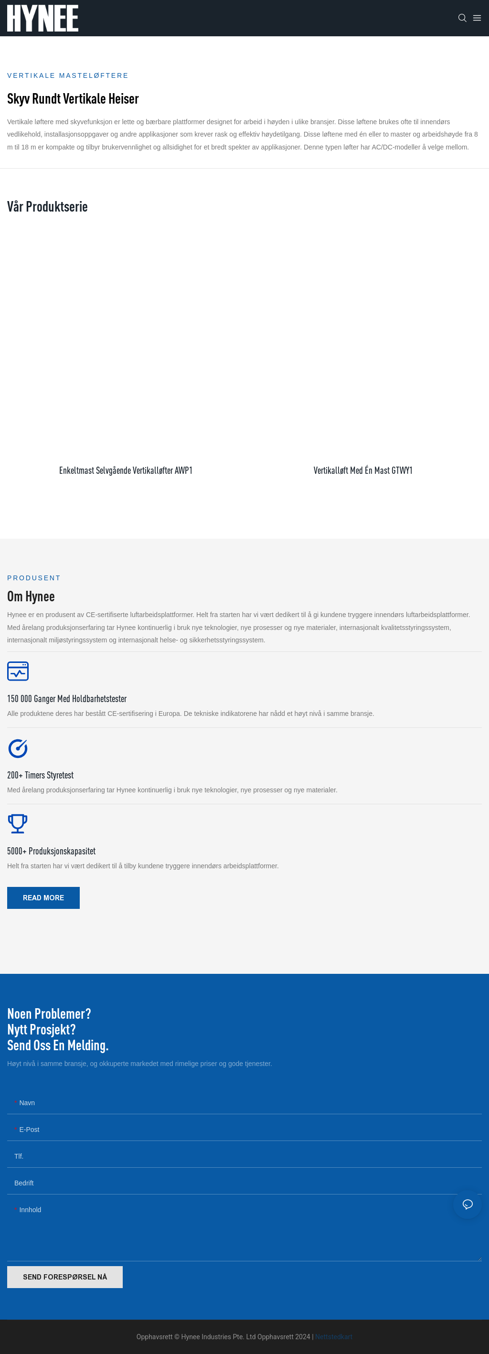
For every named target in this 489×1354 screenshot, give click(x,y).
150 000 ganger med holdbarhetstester (67, 698)
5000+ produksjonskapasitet (51, 850)
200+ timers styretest (40, 774)
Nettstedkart (333, 1337)
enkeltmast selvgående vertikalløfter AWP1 (126, 470)
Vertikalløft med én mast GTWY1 (363, 470)
